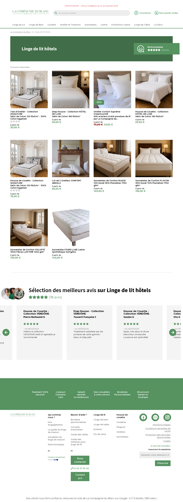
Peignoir (121, 427)
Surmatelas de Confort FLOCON (152, 180)
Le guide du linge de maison (57, 431)
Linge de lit (100, 414)
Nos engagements (55, 423)
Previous (6, 332)
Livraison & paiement (57, 458)
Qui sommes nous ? (54, 416)
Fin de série (100, 434)
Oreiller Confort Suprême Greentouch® (107, 112)
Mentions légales (162, 425)
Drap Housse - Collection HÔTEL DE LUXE (69, 112)
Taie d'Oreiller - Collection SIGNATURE (24, 112)
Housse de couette (122, 416)
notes (150, 498)
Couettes (121, 422)
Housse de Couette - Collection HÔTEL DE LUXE (151, 112)
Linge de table (101, 424)
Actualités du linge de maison (56, 438)
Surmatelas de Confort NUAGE (110, 180)
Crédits (167, 441)
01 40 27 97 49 (80, 468)
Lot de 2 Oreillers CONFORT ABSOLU (66, 181)
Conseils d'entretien (77, 428)
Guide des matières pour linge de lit (78, 442)
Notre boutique (56, 444)
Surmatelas (122, 437)
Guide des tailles (79, 434)
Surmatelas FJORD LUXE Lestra (68, 249)
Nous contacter (80, 460)
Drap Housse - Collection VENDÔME (88, 312)
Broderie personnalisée (78, 421)
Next (172, 332)
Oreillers (121, 432)
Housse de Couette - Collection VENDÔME (36, 312)
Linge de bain (101, 419)
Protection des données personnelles (158, 436)
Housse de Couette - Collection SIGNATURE (26, 181)
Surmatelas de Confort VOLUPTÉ (27, 249)
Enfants (98, 429)
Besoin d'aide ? (79, 414)
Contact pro (80, 476)
